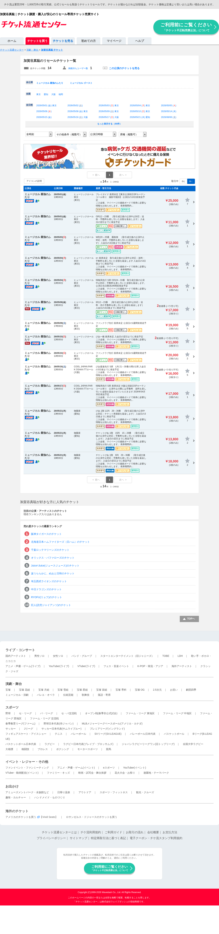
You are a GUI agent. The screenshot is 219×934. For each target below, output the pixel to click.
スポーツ (12, 707)
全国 (28, 94)
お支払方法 (170, 832)
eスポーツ (109, 767)
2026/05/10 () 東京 (140, 111)
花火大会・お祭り (125, 772)
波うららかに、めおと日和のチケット (52, 573)
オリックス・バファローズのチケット (52, 557)
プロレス (43, 749)
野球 (8, 713)
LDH (180, 655)
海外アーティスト (182, 666)
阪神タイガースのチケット (46, 533)
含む (183, 181)
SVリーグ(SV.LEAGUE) (108, 733)
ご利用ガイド (113, 832)
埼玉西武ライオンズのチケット (49, 581)
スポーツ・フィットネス (114, 792)
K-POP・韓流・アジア (150, 666)
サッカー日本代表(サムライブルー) (61, 728)
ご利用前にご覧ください (186, 27)
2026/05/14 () (168, 111)
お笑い (174, 689)
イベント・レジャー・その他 (26, 762)
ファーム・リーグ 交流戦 (44, 718)
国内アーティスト (15, 655)
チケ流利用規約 (90, 832)
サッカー (10, 728)
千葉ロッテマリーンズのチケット (50, 549)
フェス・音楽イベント (116, 666)
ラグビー (50, 744)
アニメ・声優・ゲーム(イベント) (76, 767)
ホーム (11, 40)
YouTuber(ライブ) (59, 666)
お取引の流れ (134, 832)
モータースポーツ (87, 749)
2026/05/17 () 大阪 (109, 117)
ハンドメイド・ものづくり (49, 797)
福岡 (61, 94)
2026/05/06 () (43, 111)
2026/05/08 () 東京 (78, 111)
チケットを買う (37, 40)
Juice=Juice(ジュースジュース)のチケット (55, 565)
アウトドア (84, 792)
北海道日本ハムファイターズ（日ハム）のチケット (60, 541)
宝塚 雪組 (62, 689)
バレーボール (78, 733)
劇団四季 (191, 689)
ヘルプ (139, 40)
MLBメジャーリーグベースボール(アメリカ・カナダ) (112, 723)
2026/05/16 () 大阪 (78, 117)
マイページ (114, 40)
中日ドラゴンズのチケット (46, 589)
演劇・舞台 (13, 684)
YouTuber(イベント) (134, 767)
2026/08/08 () (168, 117)
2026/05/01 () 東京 (46, 105)
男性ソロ (39, 655)
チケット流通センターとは (59, 832)
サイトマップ (78, 838)
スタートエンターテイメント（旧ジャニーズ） (127, 655)
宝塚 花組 (24, 689)
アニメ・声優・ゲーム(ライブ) (22, 666)
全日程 (29, 105)
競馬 (108, 749)
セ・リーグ (25, 713)
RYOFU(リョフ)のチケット (46, 597)
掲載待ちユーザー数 (78, 68)
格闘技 (25, 749)
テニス (58, 733)
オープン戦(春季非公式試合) (101, 713)
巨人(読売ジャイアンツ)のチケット (51, 605)
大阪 (53, 94)
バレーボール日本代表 (142, 733)
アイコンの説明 (34, 181)
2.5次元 (157, 689)
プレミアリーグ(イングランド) (107, 728)
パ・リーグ (46, 713)
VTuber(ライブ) (86, 666)
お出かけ (12, 786)
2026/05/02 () (75, 105)
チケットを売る (63, 40)
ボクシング (62, 749)
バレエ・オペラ (46, 694)
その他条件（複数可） (69, 134)
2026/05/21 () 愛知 (140, 117)
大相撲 (9, 749)
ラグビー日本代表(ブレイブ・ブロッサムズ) (88, 744)
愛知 (46, 94)
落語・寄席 (104, 694)
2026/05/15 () (43, 117)
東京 (38, 94)
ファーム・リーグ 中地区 (177, 713)
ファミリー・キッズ (58, 772)
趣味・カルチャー (15, 797)
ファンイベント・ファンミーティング (27, 767)
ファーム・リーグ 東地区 (140, 713)
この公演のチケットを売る (124, 68)
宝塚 (8, 689)
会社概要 (153, 832)
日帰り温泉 (63, 792)
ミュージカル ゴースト (81, 83)
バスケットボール (174, 733)
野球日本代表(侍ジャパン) (58, 723)
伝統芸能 (68, 694)
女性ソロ (58, 655)
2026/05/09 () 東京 (109, 111)
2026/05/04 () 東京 (140, 105)
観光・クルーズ (145, 792)
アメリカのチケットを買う (20, 817)
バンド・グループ (82, 655)
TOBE (165, 655)
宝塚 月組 (43, 689)
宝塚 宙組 (101, 689)
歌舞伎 (85, 694)
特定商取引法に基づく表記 (108, 838)
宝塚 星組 (82, 689)
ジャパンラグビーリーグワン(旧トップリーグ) (148, 744)
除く (191, 181)
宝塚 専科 (121, 689)
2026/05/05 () (168, 105)
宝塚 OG (140, 689)
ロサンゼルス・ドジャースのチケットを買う (91, 817)
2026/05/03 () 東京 (109, 105)
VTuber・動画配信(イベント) (22, 772)
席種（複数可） (129, 134)
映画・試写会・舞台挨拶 (92, 772)
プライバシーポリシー (51, 838)
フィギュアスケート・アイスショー (25, 733)
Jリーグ (28, 728)
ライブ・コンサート (20, 650)
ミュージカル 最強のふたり (49, 83)
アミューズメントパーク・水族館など (27, 792)
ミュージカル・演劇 (16, 694)
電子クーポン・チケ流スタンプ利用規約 (156, 838)
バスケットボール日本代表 (20, 744)
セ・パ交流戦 (69, 713)
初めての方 (88, 40)
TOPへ (191, 618)
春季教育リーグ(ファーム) (20, 723)
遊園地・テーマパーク (156, 772)
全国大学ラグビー (193, 744)
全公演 (29, 82)
